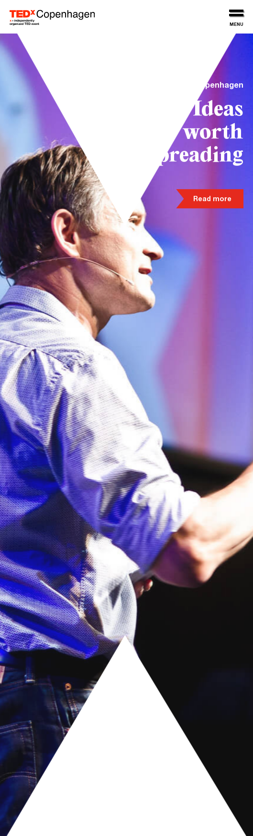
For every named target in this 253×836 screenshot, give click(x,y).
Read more (212, 200)
